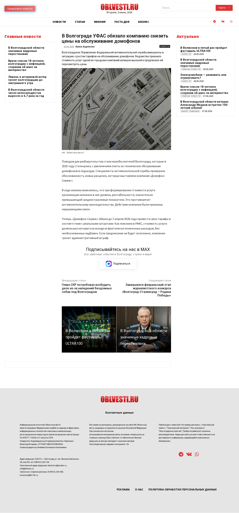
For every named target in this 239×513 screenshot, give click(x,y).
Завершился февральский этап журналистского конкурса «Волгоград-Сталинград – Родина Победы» (146, 290)
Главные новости (191, 69)
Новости (164, 46)
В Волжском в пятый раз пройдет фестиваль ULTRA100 (203, 49)
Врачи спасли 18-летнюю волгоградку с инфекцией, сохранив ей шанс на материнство (26, 65)
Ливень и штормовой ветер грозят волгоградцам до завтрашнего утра (27, 80)
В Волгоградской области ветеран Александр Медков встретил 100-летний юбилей (204, 105)
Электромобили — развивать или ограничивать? (203, 76)
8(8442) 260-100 (41, 462)
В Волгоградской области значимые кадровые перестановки (26, 51)
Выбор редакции (190, 111)
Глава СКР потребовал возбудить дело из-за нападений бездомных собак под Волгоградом (87, 288)
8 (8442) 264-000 (55, 472)
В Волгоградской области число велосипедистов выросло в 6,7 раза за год (26, 93)
